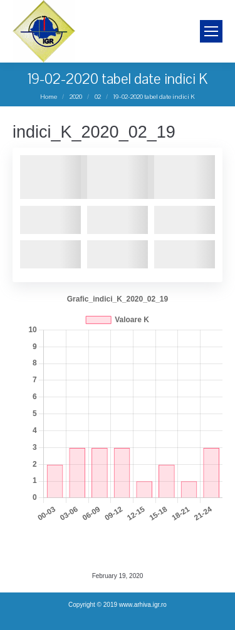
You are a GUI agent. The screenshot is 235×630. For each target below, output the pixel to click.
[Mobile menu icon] (211, 31)
